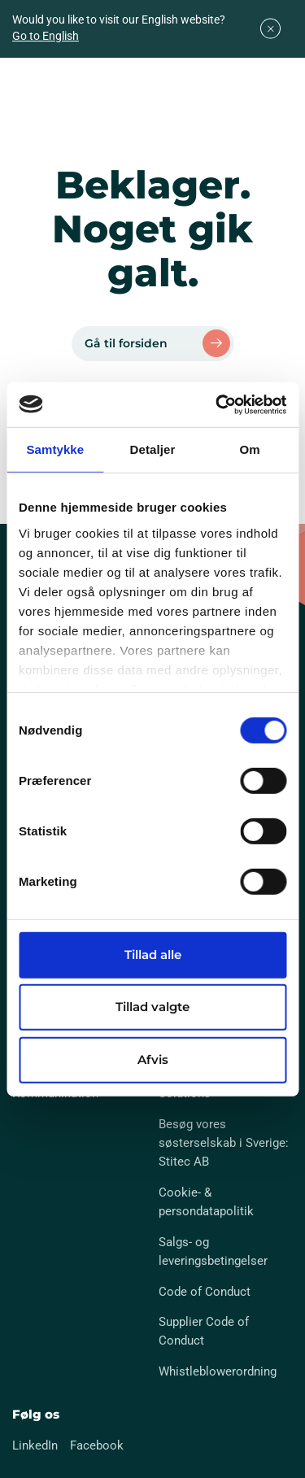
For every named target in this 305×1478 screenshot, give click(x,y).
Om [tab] (250, 449)
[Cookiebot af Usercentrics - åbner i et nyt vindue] (217, 404)
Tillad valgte (152, 1006)
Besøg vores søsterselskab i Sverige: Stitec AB (224, 1143)
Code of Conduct (205, 1291)
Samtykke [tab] (55, 449)
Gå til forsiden (126, 343)
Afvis (152, 1059)
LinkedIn (35, 1445)
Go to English (45, 35)
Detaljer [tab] (153, 449)
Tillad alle (152, 954)
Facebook (97, 1445)
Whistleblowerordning (218, 1371)
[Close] (270, 29)
